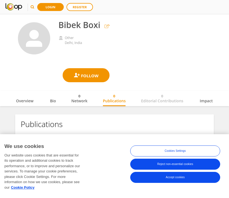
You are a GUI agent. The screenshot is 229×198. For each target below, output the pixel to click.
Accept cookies (175, 179)
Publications (114, 98)
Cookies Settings (175, 153)
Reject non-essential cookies (175, 166)
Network (79, 98)
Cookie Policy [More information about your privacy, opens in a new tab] (22, 189)
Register (80, 7)
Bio (53, 100)
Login (50, 7)
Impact (206, 100)
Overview (24, 100)
